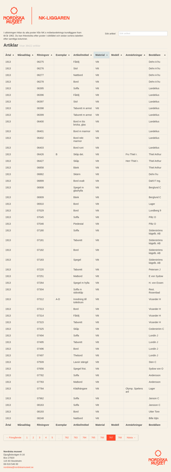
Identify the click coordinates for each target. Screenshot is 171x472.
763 (75, 437)
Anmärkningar (134, 55)
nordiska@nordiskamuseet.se (18, 467)
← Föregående (13, 437)
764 (84, 437)
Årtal (8, 55)
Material (100, 55)
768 (120, 437)
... (59, 437)
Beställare (155, 55)
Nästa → (131, 437)
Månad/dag (24, 55)
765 (93, 437)
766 (102, 437)
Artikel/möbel (81, 55)
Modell (115, 55)
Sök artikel (110, 33)
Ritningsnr (43, 55)
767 (111, 437)
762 (67, 437)
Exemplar (61, 55)
